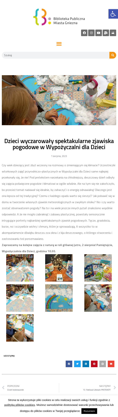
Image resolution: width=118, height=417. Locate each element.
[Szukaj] (112, 55)
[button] (59, 44)
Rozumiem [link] (89, 411)
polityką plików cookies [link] (19, 404)
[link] (113, 14)
